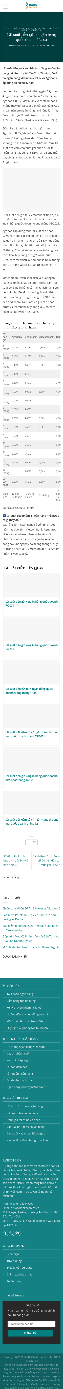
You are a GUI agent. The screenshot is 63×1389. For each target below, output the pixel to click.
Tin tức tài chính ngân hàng (40, 29)
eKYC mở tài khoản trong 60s (24, 1006)
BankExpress (16, 1276)
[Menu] (5, 6)
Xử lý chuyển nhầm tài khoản (24, 993)
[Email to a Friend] (35, 828)
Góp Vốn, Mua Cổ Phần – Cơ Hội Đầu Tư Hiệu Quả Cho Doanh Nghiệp (31, 924)
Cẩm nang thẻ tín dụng (20, 986)
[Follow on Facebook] (5, 1215)
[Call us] (11, 1215)
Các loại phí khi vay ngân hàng (25, 1112)
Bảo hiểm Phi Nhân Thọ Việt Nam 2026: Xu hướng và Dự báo (28, 902)
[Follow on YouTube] (17, 1215)
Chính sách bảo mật (19, 1255)
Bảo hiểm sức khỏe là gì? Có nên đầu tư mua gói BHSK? (46, 846)
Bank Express (48, 45)
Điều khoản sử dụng (19, 1248)
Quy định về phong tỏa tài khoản (26, 1013)
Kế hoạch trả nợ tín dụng (22, 1098)
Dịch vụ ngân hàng (14, 28)
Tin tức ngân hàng (36, 28)
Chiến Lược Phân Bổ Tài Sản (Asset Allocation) (31, 894)
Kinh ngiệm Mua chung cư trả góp (27, 1126)
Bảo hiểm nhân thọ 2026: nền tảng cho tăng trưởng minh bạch (29, 913)
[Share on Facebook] (28, 828)
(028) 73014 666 (22, 1185)
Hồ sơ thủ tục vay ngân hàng (24, 1092)
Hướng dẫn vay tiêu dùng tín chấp (27, 1000)
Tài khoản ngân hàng (19, 979)
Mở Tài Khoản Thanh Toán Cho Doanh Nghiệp (30, 932)
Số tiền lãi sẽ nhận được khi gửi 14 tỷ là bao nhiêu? (15, 846)
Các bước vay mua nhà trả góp (25, 1119)
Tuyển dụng (14, 1242)
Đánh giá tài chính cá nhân (23, 1105)
